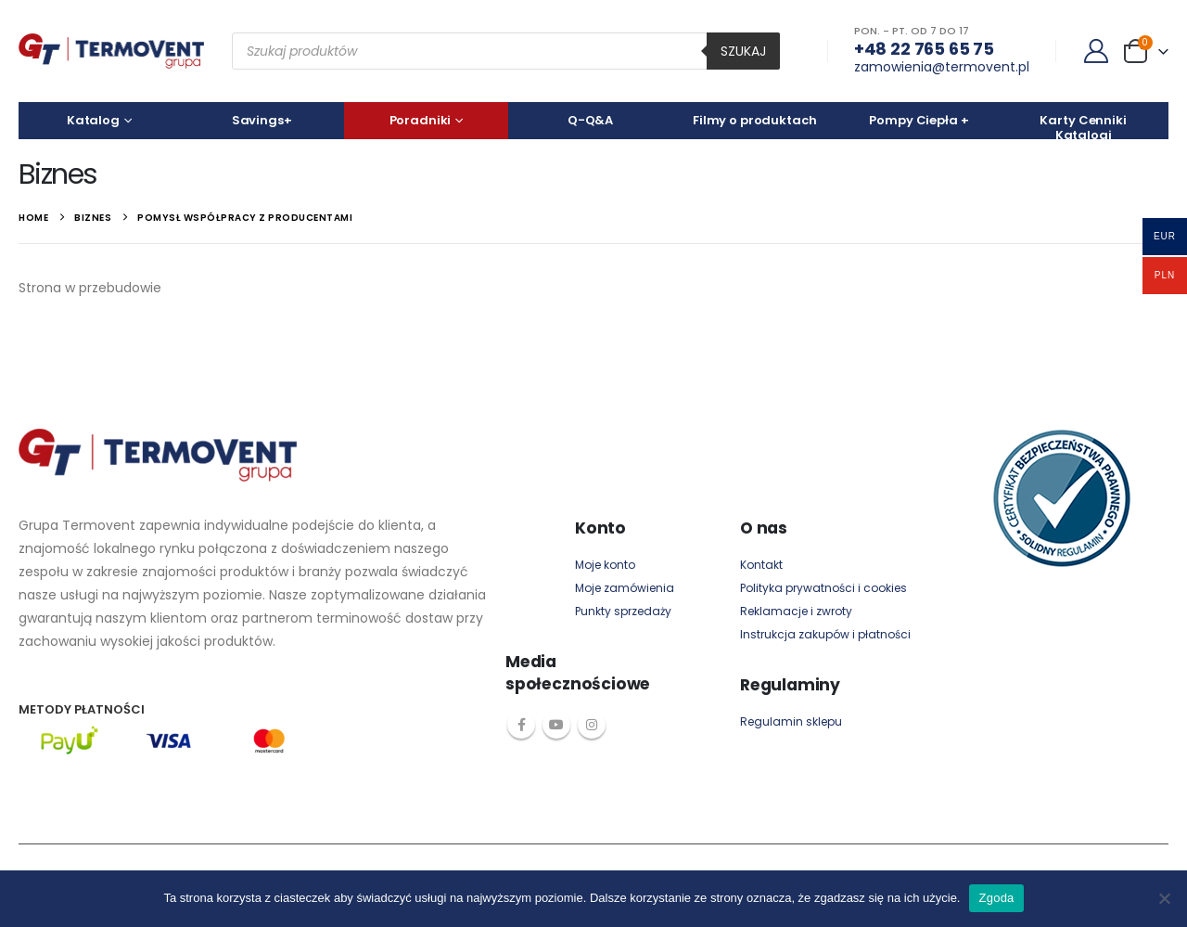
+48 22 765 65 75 (924, 48)
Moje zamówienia (624, 588)
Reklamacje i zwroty (796, 611)
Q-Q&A (590, 120)
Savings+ (262, 120)
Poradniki (420, 120)
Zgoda (996, 898)
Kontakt (761, 565)
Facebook (521, 725)
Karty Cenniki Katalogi (1083, 125)
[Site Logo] (111, 51)
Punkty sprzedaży (623, 611)
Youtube (556, 725)
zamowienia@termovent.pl (941, 67)
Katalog (93, 120)
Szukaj (743, 51)
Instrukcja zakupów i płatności (825, 634)
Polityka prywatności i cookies (823, 588)
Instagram (592, 725)
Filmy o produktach (755, 120)
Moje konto (605, 565)
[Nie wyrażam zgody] (1164, 898)
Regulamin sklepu (791, 721)
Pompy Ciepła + (918, 120)
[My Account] (1096, 51)
